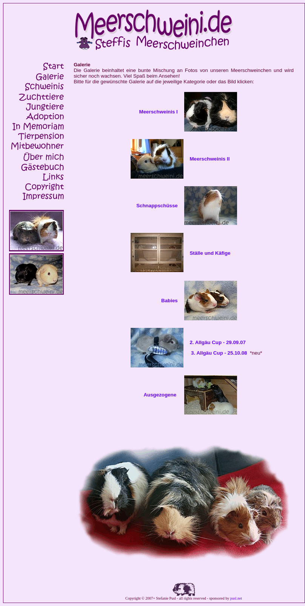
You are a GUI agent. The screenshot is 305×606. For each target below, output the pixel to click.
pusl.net (236, 598)
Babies (169, 300)
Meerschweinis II (209, 159)
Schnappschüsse (157, 205)
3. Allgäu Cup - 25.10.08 (219, 353)
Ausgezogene (159, 395)
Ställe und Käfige (209, 253)
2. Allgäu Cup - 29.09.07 (217, 342)
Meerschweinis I (160, 112)
